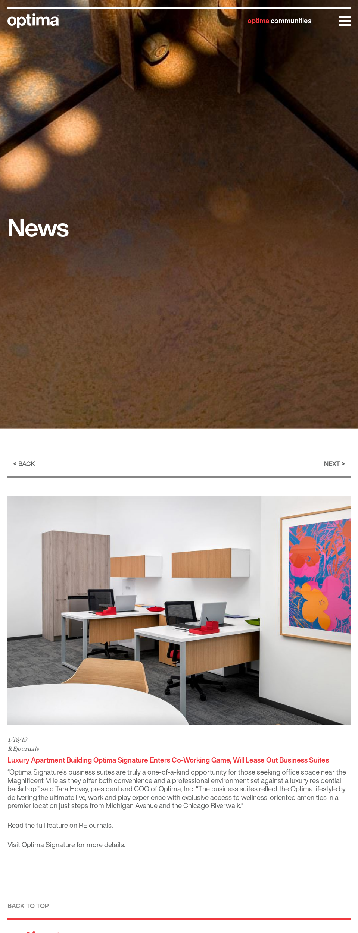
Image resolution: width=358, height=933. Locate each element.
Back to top (28, 905)
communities (279, 20)
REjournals (23, 749)
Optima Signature (48, 844)
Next (332, 463)
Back (26, 463)
